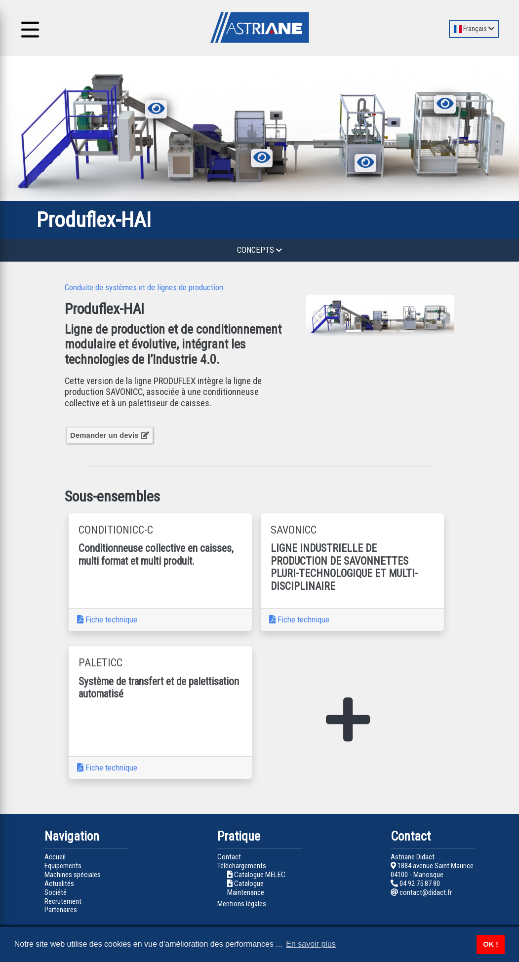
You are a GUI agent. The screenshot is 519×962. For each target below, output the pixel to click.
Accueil (55, 856)
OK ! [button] (490, 944)
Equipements (62, 865)
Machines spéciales (72, 874)
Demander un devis (109, 435)
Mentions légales (241, 903)
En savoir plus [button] (311, 944)
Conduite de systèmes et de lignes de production (144, 287)
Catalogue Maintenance (245, 888)
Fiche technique (107, 619)
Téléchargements (241, 865)
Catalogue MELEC (259, 874)
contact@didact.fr (421, 892)
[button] (317, 316)
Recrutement (62, 901)
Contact (229, 856)
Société (55, 892)
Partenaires (60, 909)
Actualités (59, 883)
